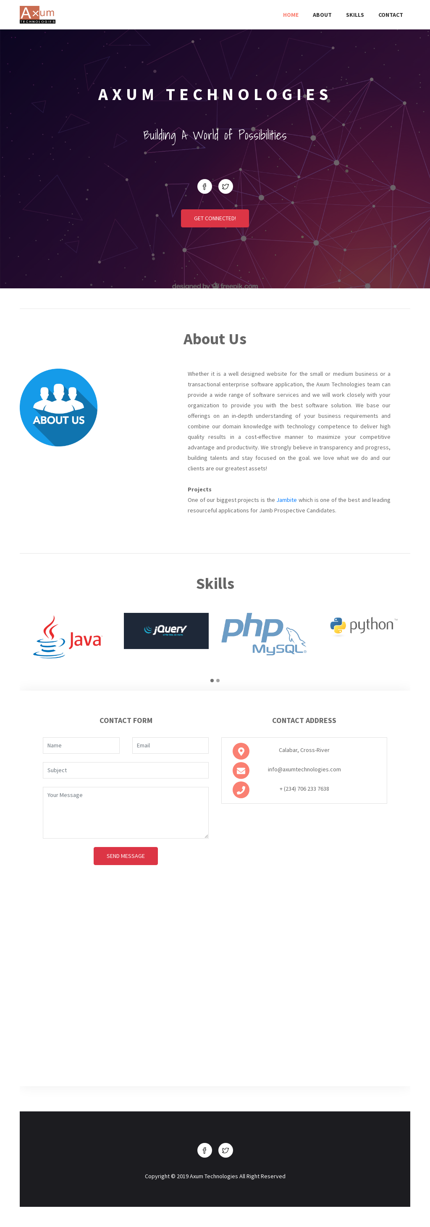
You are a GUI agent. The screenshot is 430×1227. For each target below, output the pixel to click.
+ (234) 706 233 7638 (304, 788)
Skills (355, 14)
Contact (390, 14)
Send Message (126, 856)
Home (291, 14)
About (322, 14)
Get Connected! (215, 218)
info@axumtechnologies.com (304, 769)
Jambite (286, 500)
